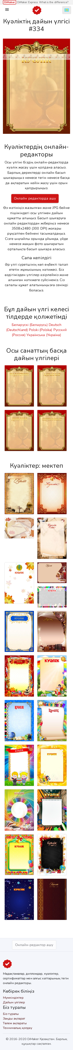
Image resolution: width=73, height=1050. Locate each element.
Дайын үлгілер (14, 1002)
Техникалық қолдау (17, 1028)
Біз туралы (11, 1014)
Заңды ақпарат (14, 1018)
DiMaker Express (27, 2)
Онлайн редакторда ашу (35, 198)
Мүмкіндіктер (13, 998)
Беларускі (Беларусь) (30, 324)
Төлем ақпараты (15, 1023)
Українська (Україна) (43, 335)
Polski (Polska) (40, 330)
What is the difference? (53, 2)
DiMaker (9, 2)
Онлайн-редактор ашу (34, 945)
